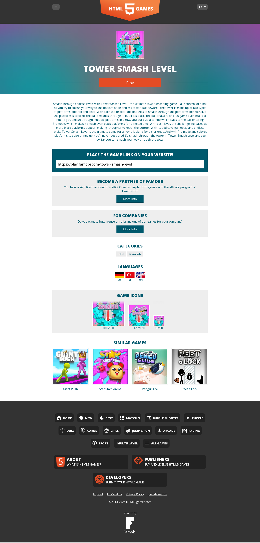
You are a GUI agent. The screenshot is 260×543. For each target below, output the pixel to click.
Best (106, 418)
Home (64, 418)
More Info (130, 199)
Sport (100, 443)
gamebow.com (157, 495)
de (119, 277)
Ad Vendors (114, 495)
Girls (111, 430)
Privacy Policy (135, 495)
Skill (121, 254)
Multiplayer (127, 443)
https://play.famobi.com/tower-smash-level (130, 164)
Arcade (135, 254)
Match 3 (130, 418)
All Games (156, 443)
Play (130, 82)
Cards (89, 430)
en (140, 277)
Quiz (67, 430)
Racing (191, 430)
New (85, 418)
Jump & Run (138, 430)
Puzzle (194, 418)
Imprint (98, 495)
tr (130, 277)
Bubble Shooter (163, 418)
